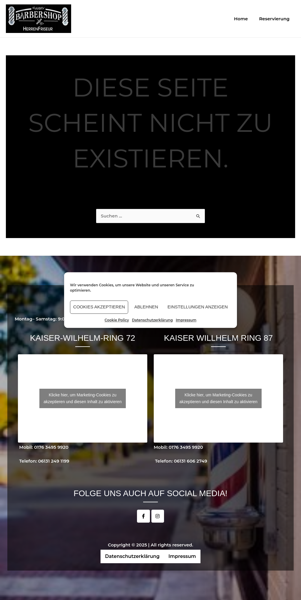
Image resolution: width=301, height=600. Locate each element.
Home (245, 18)
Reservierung (275, 18)
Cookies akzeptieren (99, 306)
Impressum (186, 320)
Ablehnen (146, 306)
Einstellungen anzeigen (198, 306)
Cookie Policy (117, 320)
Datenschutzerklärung (152, 320)
